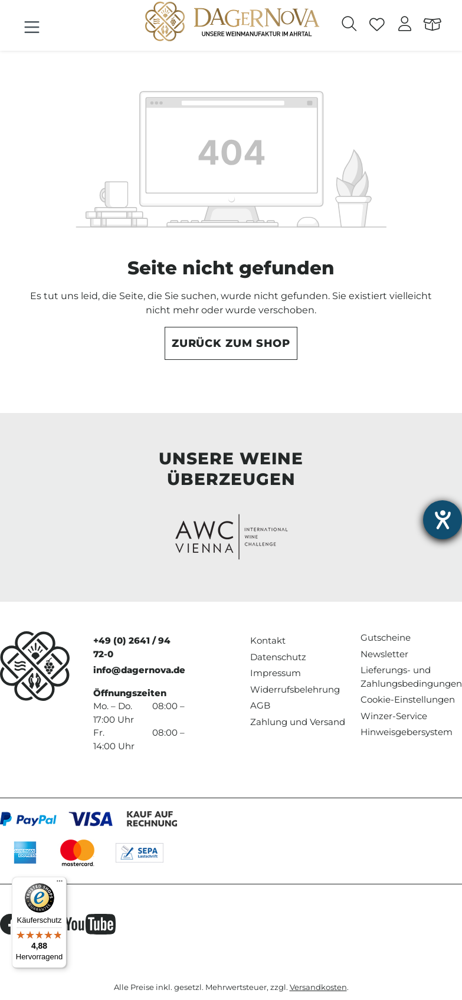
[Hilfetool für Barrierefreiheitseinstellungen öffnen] (442, 519)
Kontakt (268, 640)
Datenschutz (278, 657)
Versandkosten (318, 987)
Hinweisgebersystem (407, 731)
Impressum (275, 672)
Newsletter (384, 654)
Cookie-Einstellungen (408, 699)
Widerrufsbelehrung (295, 689)
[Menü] (31, 27)
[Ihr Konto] (405, 25)
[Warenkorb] (433, 25)
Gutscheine (386, 637)
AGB (260, 705)
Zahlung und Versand (297, 721)
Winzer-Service (394, 716)
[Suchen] (349, 25)
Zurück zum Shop (231, 343)
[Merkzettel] (377, 25)
